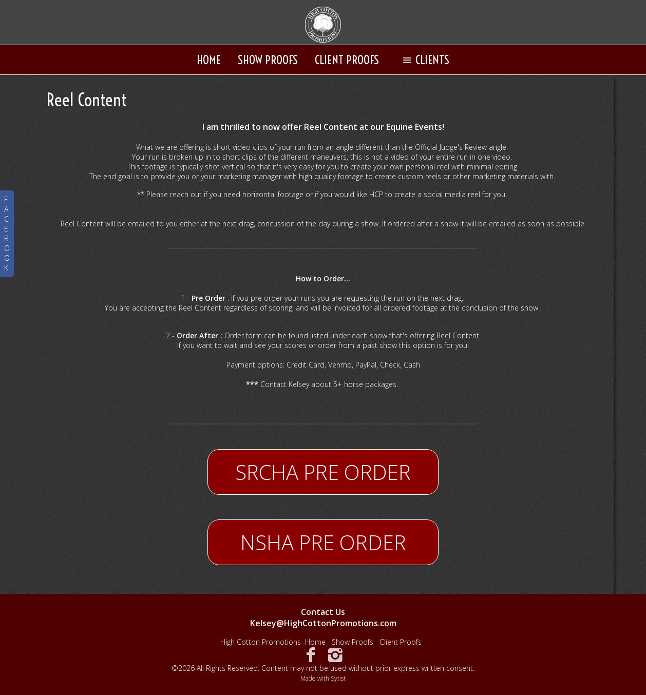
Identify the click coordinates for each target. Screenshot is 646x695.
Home (209, 59)
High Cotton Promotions (260, 642)
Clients (423, 59)
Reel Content (87, 100)
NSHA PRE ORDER (323, 542)
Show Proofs (268, 59)
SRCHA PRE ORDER (323, 472)
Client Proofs (347, 59)
